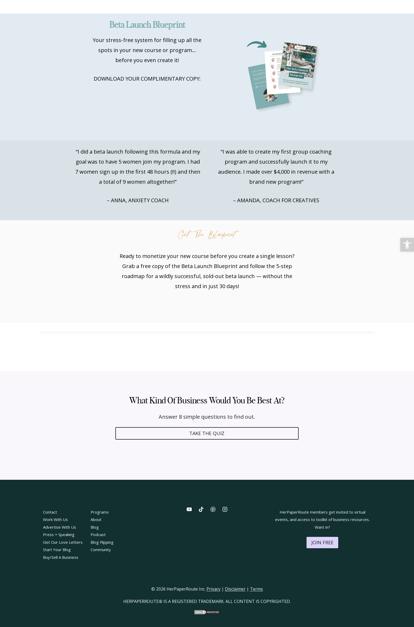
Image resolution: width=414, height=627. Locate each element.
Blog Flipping (102, 542)
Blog (95, 527)
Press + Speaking (58, 534)
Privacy (213, 589)
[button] (407, 245)
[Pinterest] (213, 509)
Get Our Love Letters (63, 542)
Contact (50, 512)
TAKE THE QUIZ (206, 433)
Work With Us (55, 519)
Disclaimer (235, 589)
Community (101, 549)
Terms (256, 589)
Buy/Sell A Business (60, 557)
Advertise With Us (59, 527)
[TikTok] (201, 509)
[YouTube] (189, 509)
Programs (100, 512)
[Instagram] (225, 509)
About (96, 519)
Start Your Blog (57, 549)
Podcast (98, 534)
